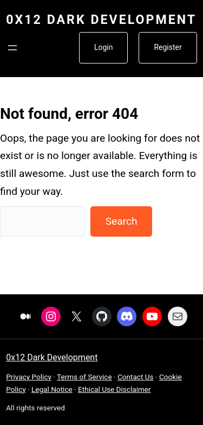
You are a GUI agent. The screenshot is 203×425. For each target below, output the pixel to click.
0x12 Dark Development (101, 19)
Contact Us (135, 376)
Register (167, 47)
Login (103, 47)
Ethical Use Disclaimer (114, 389)
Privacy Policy (28, 376)
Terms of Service (84, 376)
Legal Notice (52, 389)
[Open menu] (12, 47)
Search (121, 221)
